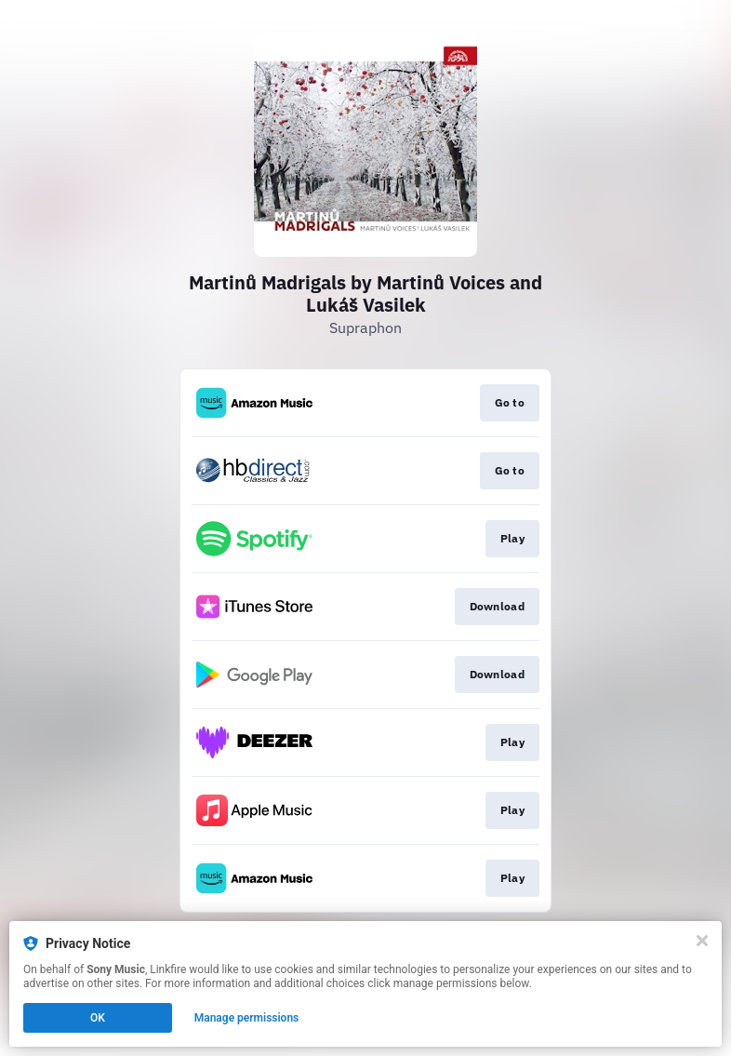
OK (97, 1017)
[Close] (702, 941)
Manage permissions (246, 1017)
